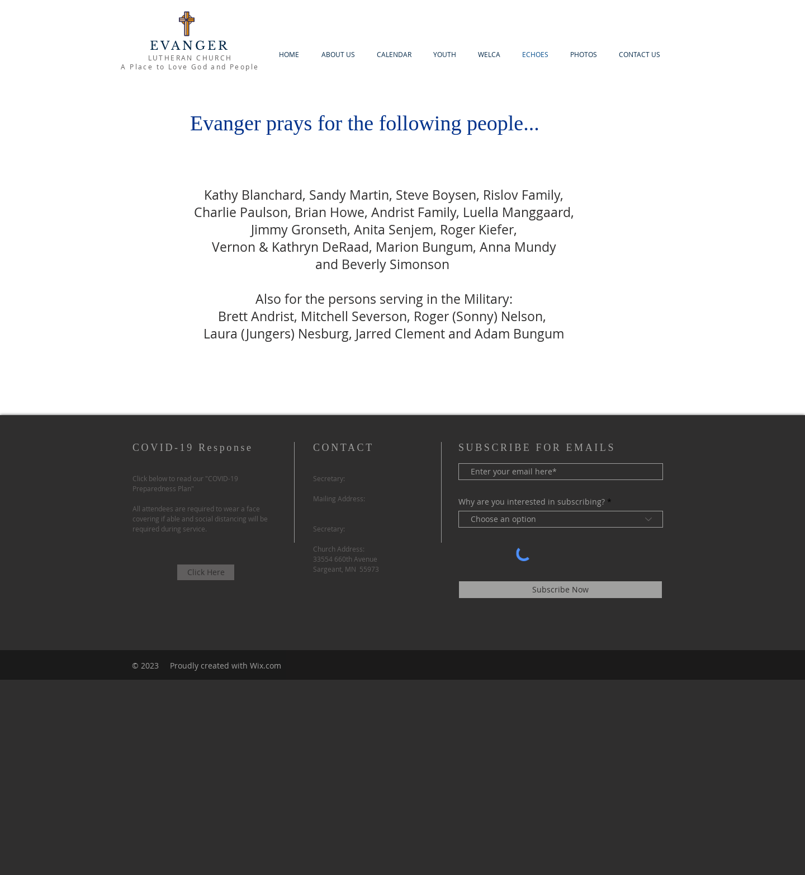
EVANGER (190, 46)
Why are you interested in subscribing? (531, 502)
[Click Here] (205, 572)
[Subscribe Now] (560, 589)
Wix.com (265, 665)
